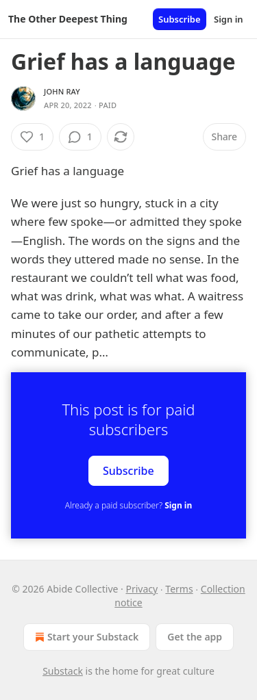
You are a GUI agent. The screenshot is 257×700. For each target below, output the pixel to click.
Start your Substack (85, 637)
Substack (62, 670)
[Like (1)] (32, 137)
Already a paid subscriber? (128, 505)
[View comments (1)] (80, 137)
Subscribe (179, 19)
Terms (179, 588)
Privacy (141, 588)
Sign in (228, 19)
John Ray (62, 91)
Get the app (194, 636)
